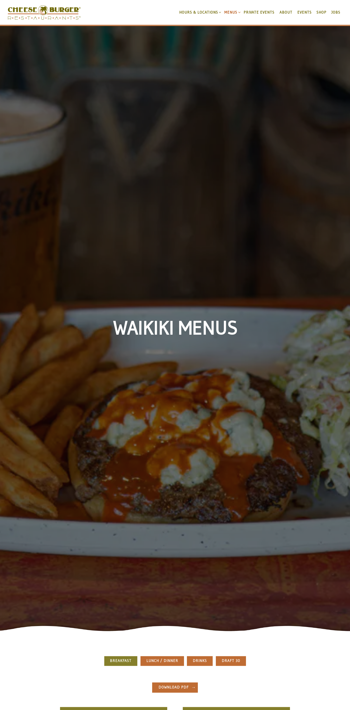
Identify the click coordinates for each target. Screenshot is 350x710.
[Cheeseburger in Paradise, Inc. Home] (44, 12)
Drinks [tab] (200, 614)
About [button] (286, 12)
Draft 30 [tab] (231, 614)
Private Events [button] (259, 12)
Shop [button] (321, 12)
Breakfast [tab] (120, 614)
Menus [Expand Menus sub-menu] (231, 12)
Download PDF (173, 641)
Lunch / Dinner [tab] (162, 614)
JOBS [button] (335, 12)
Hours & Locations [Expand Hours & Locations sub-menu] (199, 12)
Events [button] (304, 12)
